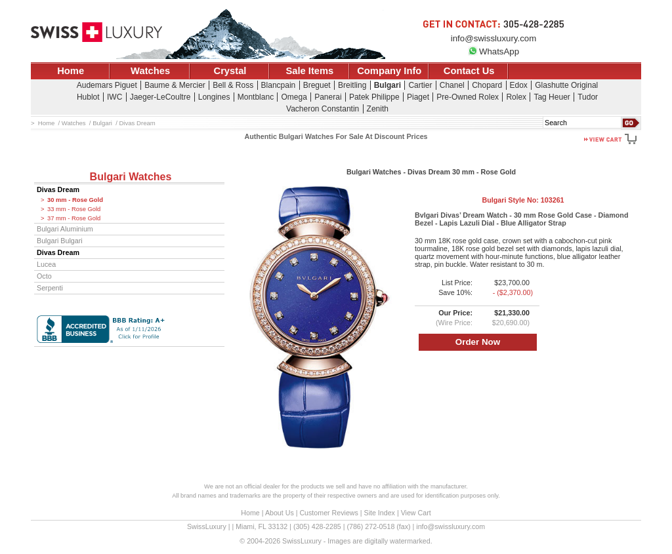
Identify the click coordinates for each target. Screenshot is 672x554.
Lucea (46, 264)
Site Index (379, 513)
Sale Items (309, 71)
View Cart (416, 513)
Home (70, 71)
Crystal (230, 71)
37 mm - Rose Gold (73, 218)
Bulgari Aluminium (65, 229)
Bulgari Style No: (523, 200)
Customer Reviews (328, 513)
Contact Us (469, 71)
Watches (150, 71)
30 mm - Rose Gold (75, 200)
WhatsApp (493, 51)
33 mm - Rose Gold (73, 209)
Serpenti (50, 288)
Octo (44, 276)
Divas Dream (58, 189)
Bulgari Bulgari (60, 241)
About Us (279, 513)
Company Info (389, 71)
